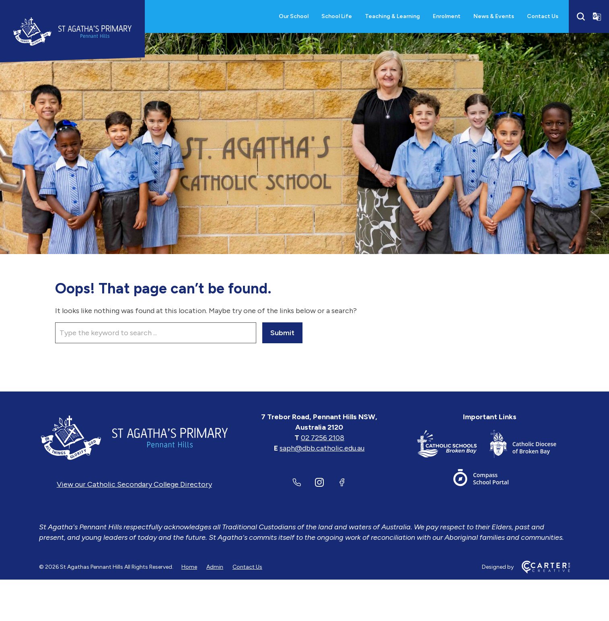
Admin (214, 567)
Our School (294, 16)
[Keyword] (155, 332)
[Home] (134, 438)
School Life (336, 16)
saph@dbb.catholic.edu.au (322, 448)
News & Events (493, 16)
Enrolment (447, 16)
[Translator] (597, 16)
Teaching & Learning (392, 16)
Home (189, 567)
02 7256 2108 (322, 437)
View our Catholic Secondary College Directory (134, 484)
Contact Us (542, 16)
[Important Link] (453, 445)
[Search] (581, 16)
